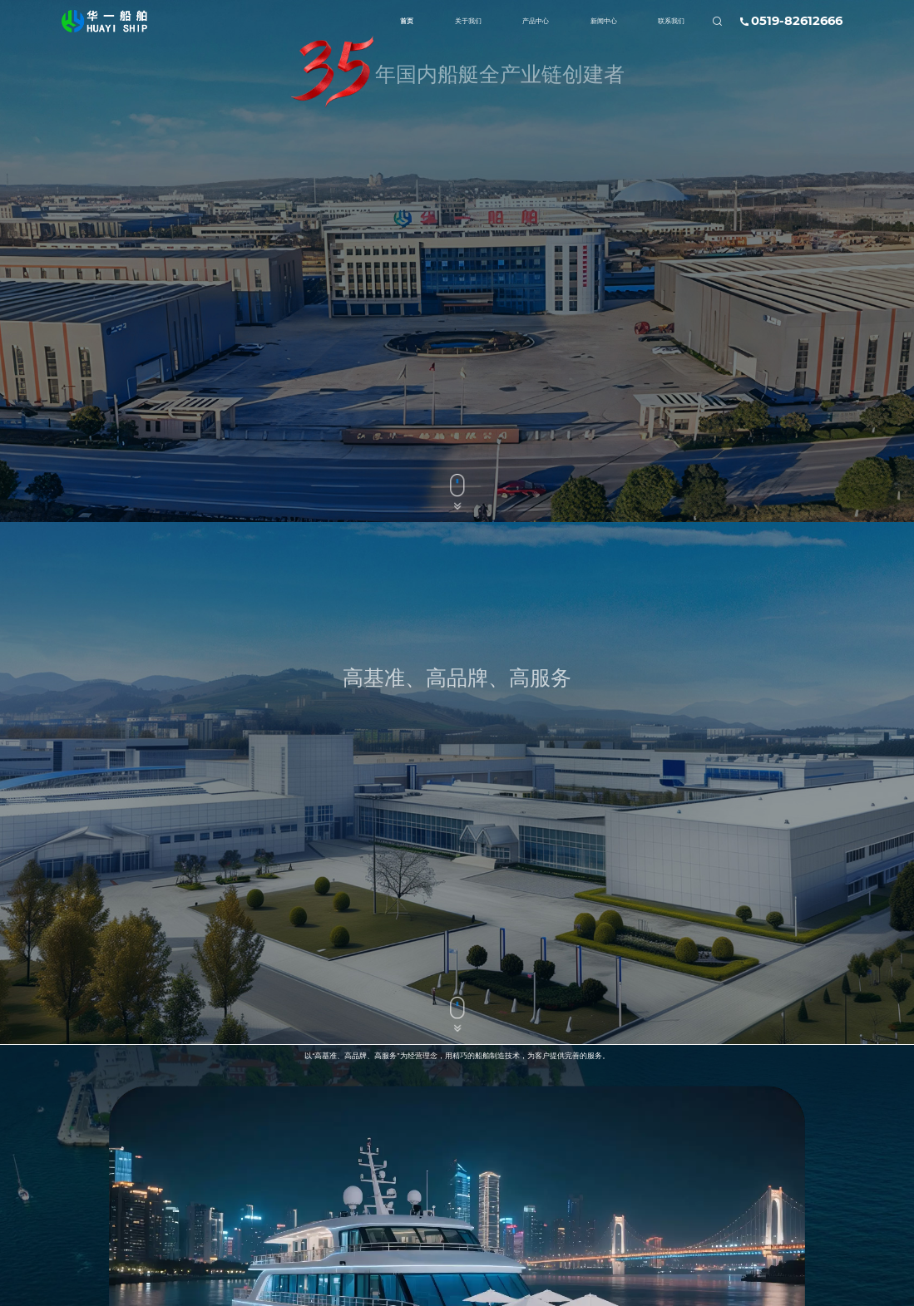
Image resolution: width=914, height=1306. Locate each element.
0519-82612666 (796, 20)
